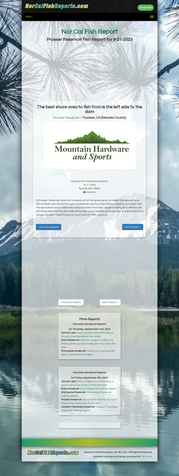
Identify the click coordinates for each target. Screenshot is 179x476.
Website (91, 192)
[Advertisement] (89, 71)
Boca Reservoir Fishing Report (98, 388)
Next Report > (133, 227)
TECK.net (146, 456)
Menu (28, 16)
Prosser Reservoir (66, 117)
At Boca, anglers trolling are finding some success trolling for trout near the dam (88, 344)
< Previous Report (48, 227)
